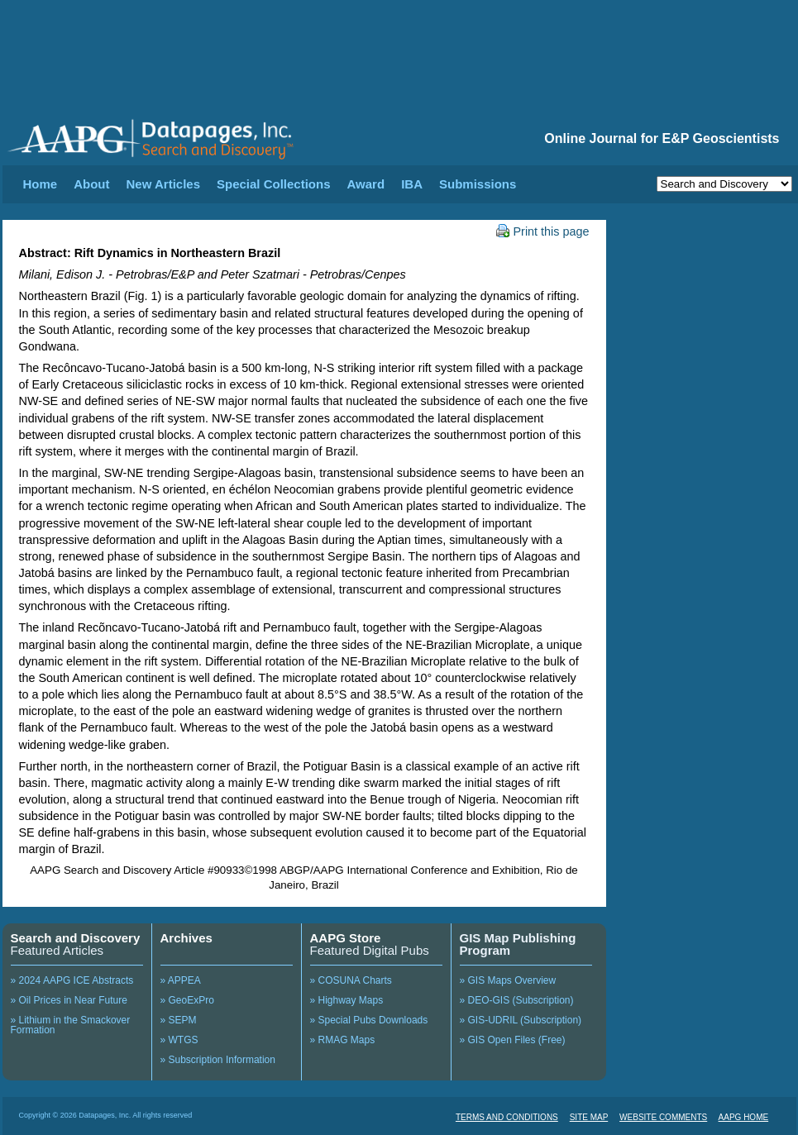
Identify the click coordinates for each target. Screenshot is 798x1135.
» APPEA (180, 980)
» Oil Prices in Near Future (69, 1000)
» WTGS (179, 1040)
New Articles (163, 184)
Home (40, 184)
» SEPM (178, 1020)
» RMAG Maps (342, 1040)
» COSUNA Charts (351, 980)
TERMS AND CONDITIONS (507, 1117)
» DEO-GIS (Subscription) (517, 1000)
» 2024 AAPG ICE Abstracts (72, 980)
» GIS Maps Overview (508, 980)
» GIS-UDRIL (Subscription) (521, 1020)
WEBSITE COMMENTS (663, 1117)
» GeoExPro (187, 1000)
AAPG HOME (744, 1117)
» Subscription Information (217, 1060)
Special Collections (274, 184)
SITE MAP (589, 1117)
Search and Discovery (76, 938)
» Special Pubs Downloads (369, 1020)
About (91, 184)
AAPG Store (345, 938)
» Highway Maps (347, 1000)
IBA (412, 184)
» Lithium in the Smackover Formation (71, 1025)
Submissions (477, 184)
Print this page (543, 231)
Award (366, 184)
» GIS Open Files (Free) (513, 1040)
